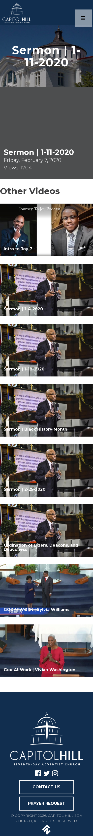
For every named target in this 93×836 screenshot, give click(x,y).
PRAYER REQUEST (46, 803)
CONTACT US (46, 787)
